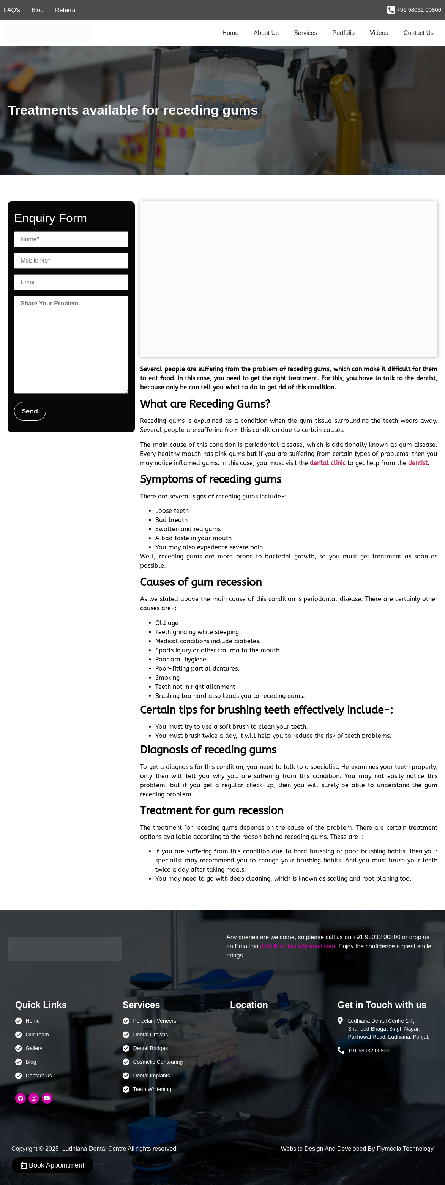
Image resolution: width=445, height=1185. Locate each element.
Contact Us (419, 33)
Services (305, 33)
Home (230, 33)
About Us (266, 33)
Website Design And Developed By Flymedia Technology (357, 1148)
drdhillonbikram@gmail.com (297, 946)
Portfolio (344, 33)
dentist (418, 463)
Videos (379, 33)
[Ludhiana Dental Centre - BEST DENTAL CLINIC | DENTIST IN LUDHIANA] (276, 1052)
